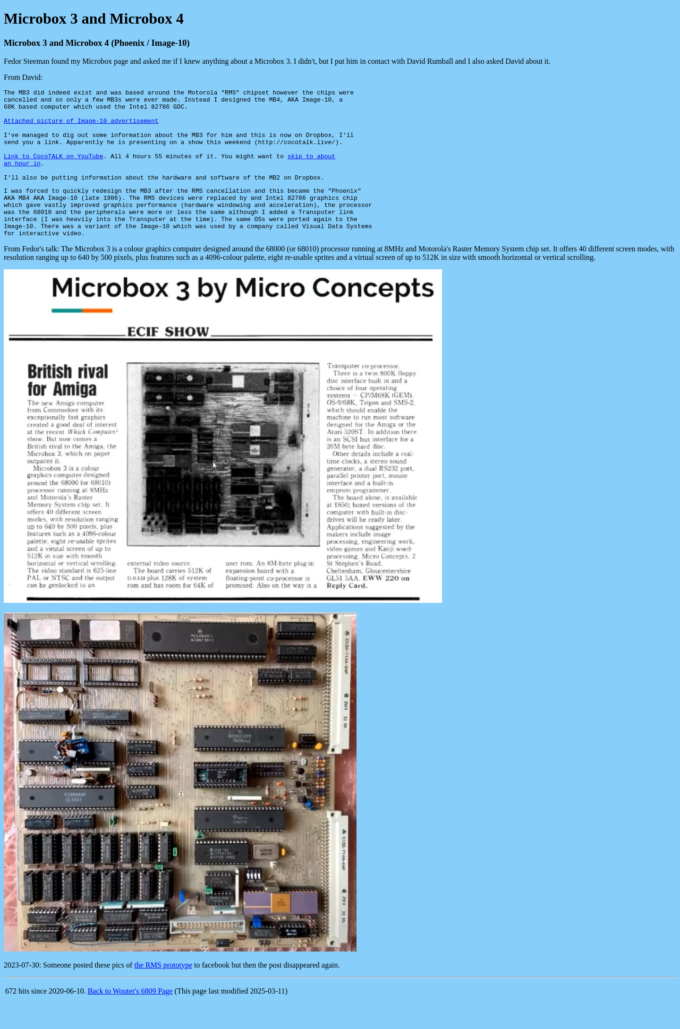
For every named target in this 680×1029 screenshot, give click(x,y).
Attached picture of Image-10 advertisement (81, 127)
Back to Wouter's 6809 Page (130, 1019)
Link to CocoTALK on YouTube (53, 170)
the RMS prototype (163, 993)
